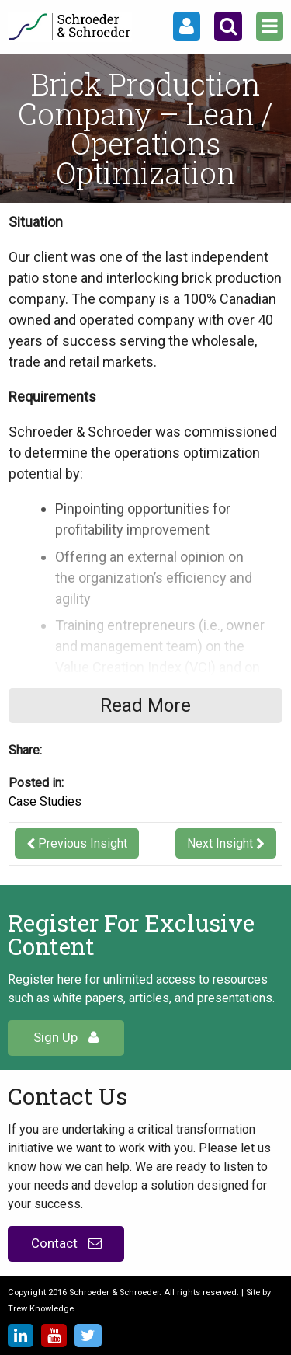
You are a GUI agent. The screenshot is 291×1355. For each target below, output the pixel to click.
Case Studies (45, 801)
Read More (145, 705)
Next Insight (220, 843)
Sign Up (66, 1037)
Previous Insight (82, 843)
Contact (66, 1243)
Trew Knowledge (41, 1309)
